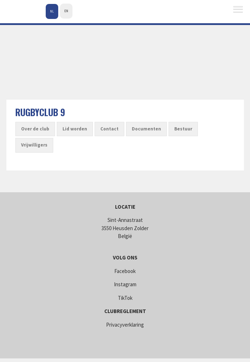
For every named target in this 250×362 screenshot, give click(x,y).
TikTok (125, 297)
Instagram (125, 284)
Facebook (125, 271)
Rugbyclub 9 (40, 112)
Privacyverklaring (125, 324)
